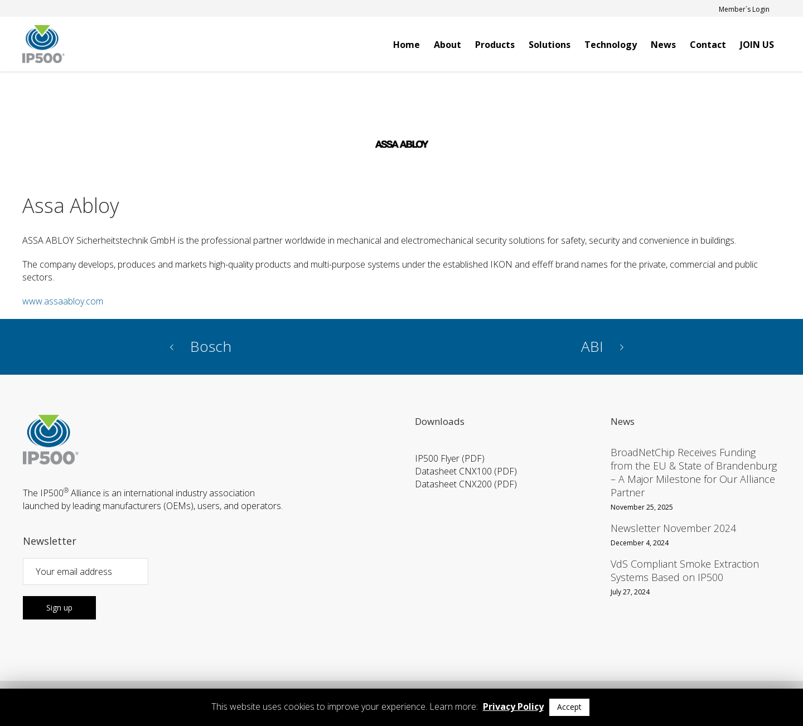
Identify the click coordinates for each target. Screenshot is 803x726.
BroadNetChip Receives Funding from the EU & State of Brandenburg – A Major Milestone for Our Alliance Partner (694, 472)
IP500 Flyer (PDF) (450, 458)
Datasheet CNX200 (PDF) (466, 484)
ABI (592, 346)
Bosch (210, 346)
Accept (569, 706)
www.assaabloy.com (62, 301)
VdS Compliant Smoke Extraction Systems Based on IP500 (685, 570)
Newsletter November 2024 (673, 528)
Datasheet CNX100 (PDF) (466, 471)
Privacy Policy (513, 706)
